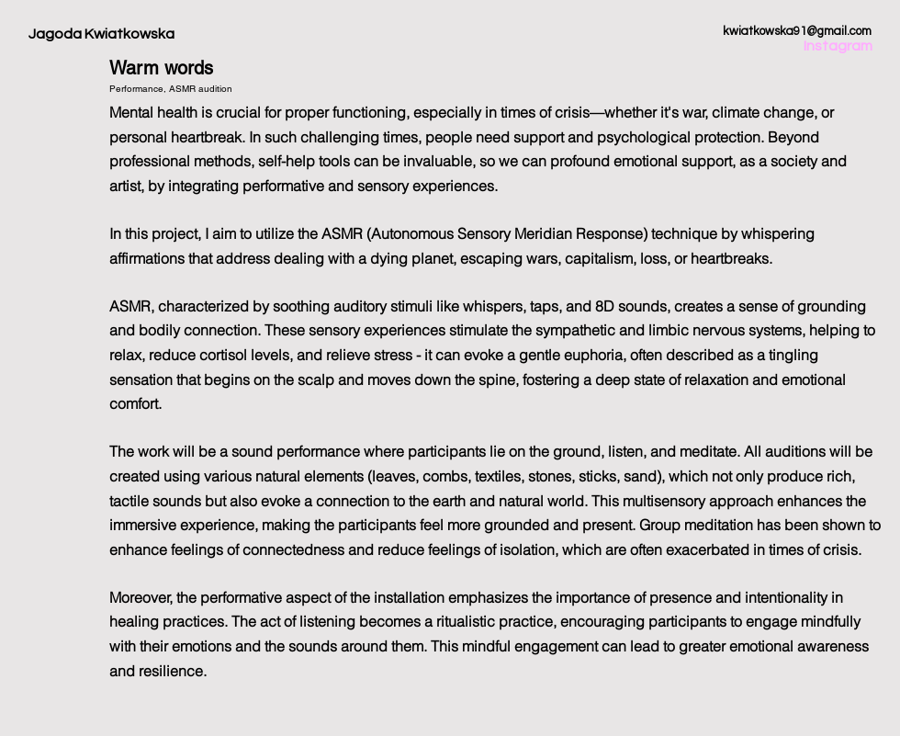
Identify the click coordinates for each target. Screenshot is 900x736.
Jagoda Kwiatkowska (101, 34)
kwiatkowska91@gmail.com (797, 31)
